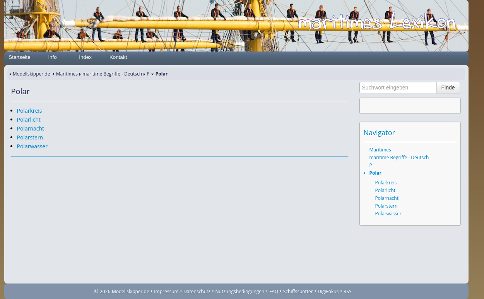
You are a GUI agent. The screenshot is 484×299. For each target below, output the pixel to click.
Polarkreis (29, 110)
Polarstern (30, 137)
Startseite (19, 57)
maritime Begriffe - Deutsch (112, 73)
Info (52, 57)
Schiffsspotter (298, 291)
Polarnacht (30, 128)
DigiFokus (328, 291)
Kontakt (118, 57)
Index (85, 57)
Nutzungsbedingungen (240, 291)
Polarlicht (29, 119)
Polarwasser (32, 146)
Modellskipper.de (31, 73)
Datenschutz (196, 291)
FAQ (273, 291)
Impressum (166, 291)
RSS (348, 291)
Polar (375, 173)
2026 (105, 291)
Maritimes (67, 73)
